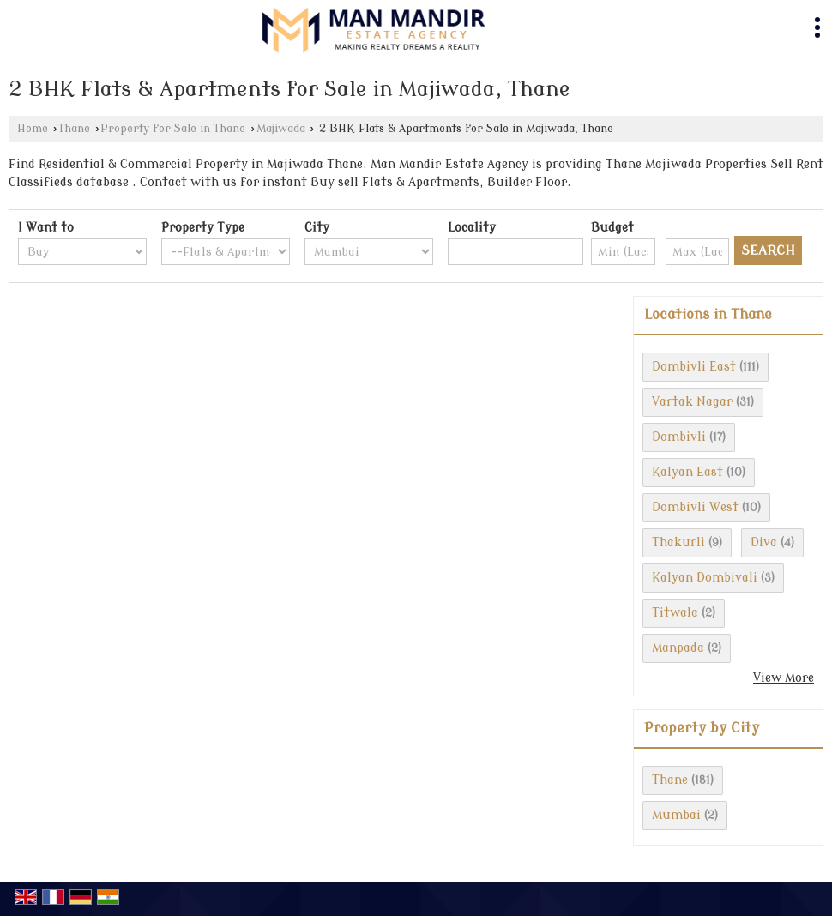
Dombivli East (694, 366)
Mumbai (676, 815)
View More (783, 678)
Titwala (675, 612)
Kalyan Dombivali (704, 577)
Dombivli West (695, 507)
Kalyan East (687, 472)
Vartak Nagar (692, 401)
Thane (74, 129)
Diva (764, 542)
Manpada (678, 648)
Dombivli (679, 437)
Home (32, 129)
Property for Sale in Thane (172, 129)
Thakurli (678, 542)
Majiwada (280, 129)
